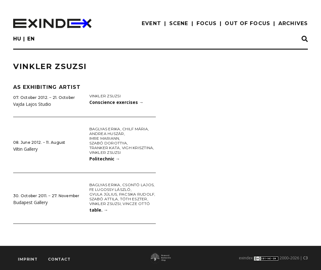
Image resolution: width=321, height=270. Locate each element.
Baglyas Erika (104, 129)
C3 (305, 258)
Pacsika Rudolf (136, 194)
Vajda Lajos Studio (32, 104)
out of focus (247, 23)
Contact (59, 259)
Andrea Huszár (106, 133)
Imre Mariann (104, 138)
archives (293, 23)
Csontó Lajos (138, 184)
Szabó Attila (103, 199)
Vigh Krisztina (137, 147)
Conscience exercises (116, 102)
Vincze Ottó (136, 203)
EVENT (151, 23)
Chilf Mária (135, 129)
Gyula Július (103, 194)
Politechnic (104, 159)
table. (98, 210)
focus (207, 23)
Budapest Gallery (30, 202)
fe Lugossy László (110, 189)
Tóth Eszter (133, 199)
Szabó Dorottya (108, 143)
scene (178, 23)
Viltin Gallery (25, 149)
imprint (28, 259)
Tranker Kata (104, 147)
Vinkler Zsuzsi (105, 96)
